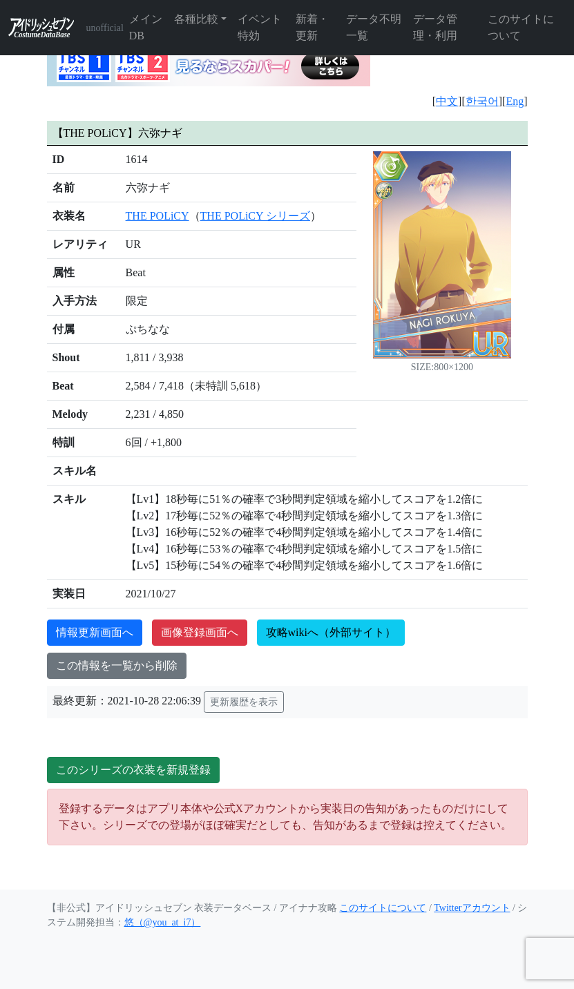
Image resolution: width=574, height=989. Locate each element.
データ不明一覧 (373, 27)
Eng (515, 101)
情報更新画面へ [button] (94, 632)
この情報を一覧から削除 (117, 665)
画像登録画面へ (199, 632)
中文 (447, 101)
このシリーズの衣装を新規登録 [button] (133, 770)
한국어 (482, 101)
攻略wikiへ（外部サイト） (331, 632)
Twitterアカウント (472, 908)
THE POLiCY (157, 216)
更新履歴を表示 (244, 702)
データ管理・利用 (435, 27)
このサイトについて (521, 27)
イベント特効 (260, 27)
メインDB (145, 27)
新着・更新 (312, 27)
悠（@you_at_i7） (162, 922)
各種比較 (196, 19)
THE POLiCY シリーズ (255, 216)
